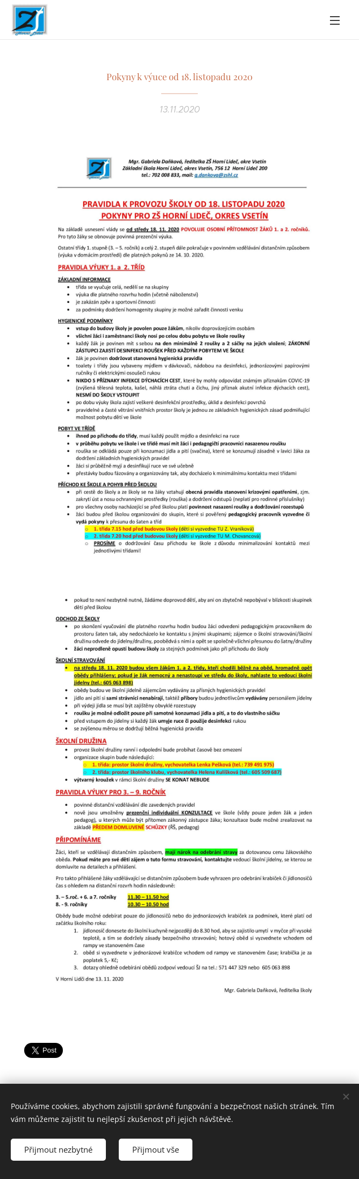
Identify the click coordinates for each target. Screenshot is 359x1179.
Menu (335, 20)
